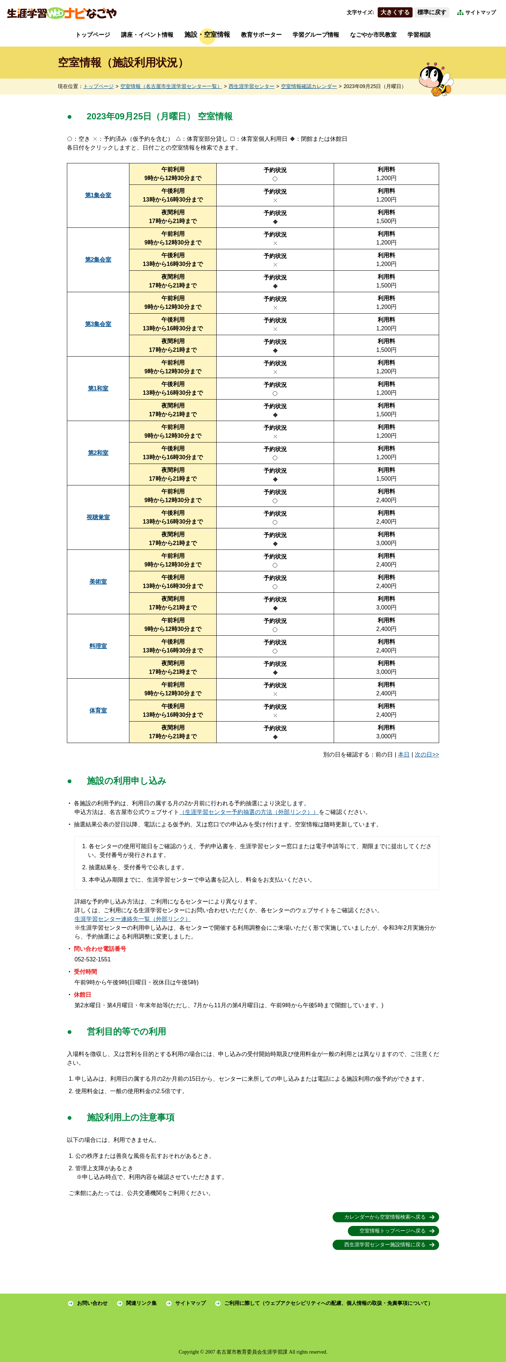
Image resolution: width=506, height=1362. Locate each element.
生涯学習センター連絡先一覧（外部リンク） (133, 919)
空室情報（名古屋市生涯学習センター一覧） (171, 86)
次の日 (423, 754)
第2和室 (98, 453)
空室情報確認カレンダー (309, 86)
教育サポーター (261, 35)
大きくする (395, 12)
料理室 (98, 646)
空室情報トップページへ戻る (393, 1231)
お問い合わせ (92, 1303)
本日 (404, 754)
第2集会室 (98, 260)
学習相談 (419, 35)
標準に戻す (431, 12)
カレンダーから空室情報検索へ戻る (385, 1217)
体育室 (98, 710)
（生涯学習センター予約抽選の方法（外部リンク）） (249, 812)
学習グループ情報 (316, 35)
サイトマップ (480, 12)
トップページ (92, 35)
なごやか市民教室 (373, 35)
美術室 (98, 582)
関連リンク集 (141, 1303)
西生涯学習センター (251, 86)
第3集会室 (98, 324)
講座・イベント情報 (147, 35)
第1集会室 (98, 195)
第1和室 (98, 388)
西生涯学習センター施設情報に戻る (385, 1244)
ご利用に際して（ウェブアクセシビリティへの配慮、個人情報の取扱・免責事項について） (328, 1303)
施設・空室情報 (207, 34)
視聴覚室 (98, 517)
